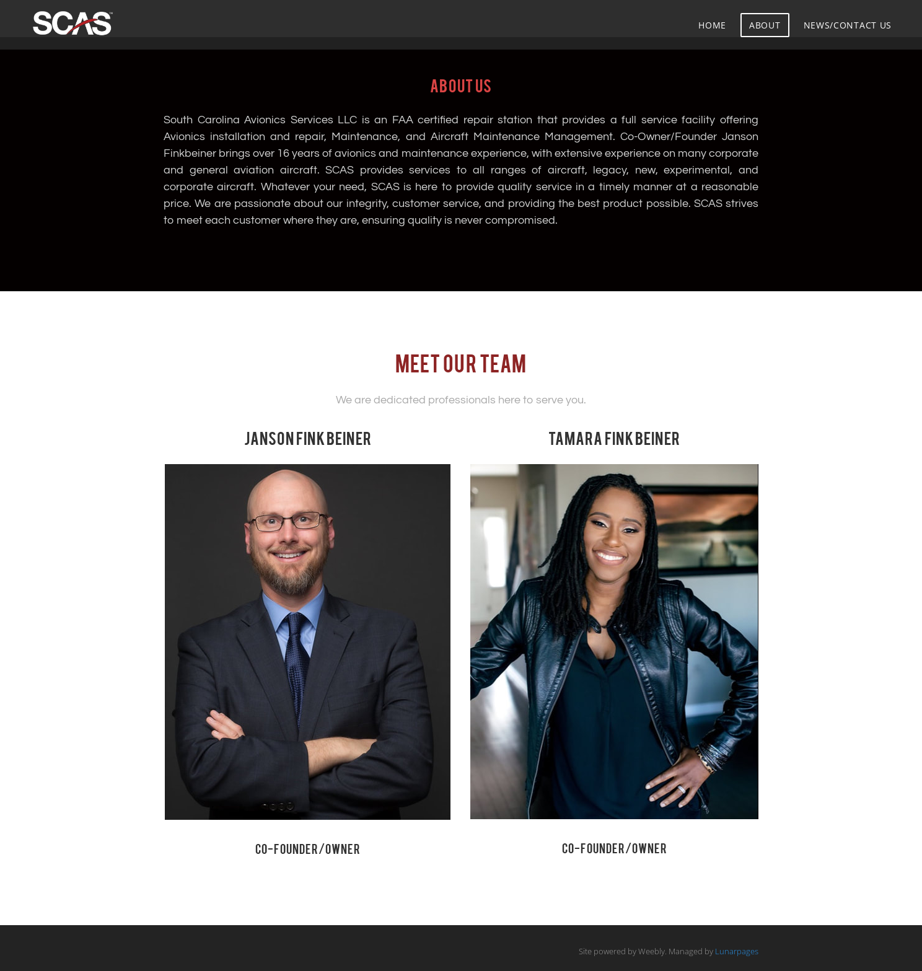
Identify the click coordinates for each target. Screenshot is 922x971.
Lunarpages (736, 951)
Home (712, 25)
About (765, 25)
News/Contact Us (848, 25)
